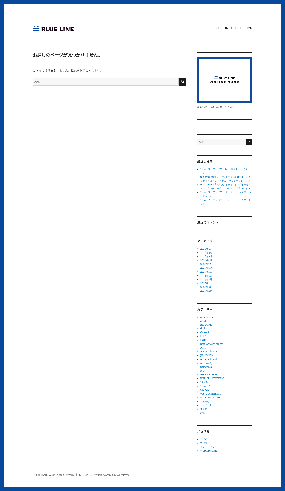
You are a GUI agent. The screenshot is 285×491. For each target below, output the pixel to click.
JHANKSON (206, 355)
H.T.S (203, 336)
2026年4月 (206, 248)
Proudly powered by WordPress (111, 475)
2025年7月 (206, 279)
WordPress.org (209, 450)
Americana (206, 317)
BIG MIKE (206, 324)
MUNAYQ (205, 363)
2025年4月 (206, 290)
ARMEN (204, 321)
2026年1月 (206, 260)
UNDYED (205, 390)
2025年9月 (206, 275)
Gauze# (204, 332)
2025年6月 (206, 283)
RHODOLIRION (208, 374)
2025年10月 (206, 271)
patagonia (206, 367)
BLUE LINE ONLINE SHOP (233, 28)
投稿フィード (207, 443)
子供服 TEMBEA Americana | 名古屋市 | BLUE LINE (61, 475)
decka (203, 328)
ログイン (205, 439)
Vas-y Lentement (210, 393)
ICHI (203, 347)
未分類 (203, 409)
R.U (202, 370)
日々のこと (206, 405)
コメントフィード (209, 446)
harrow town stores (211, 344)
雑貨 (202, 413)
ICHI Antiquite (208, 351)
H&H (203, 340)
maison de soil (208, 359)
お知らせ (205, 401)
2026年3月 (206, 252)
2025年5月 (206, 287)
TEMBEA (205, 386)
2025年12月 (206, 264)
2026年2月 (206, 256)
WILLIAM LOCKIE (210, 397)
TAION (204, 382)
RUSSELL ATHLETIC (212, 378)
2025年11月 (206, 267)
